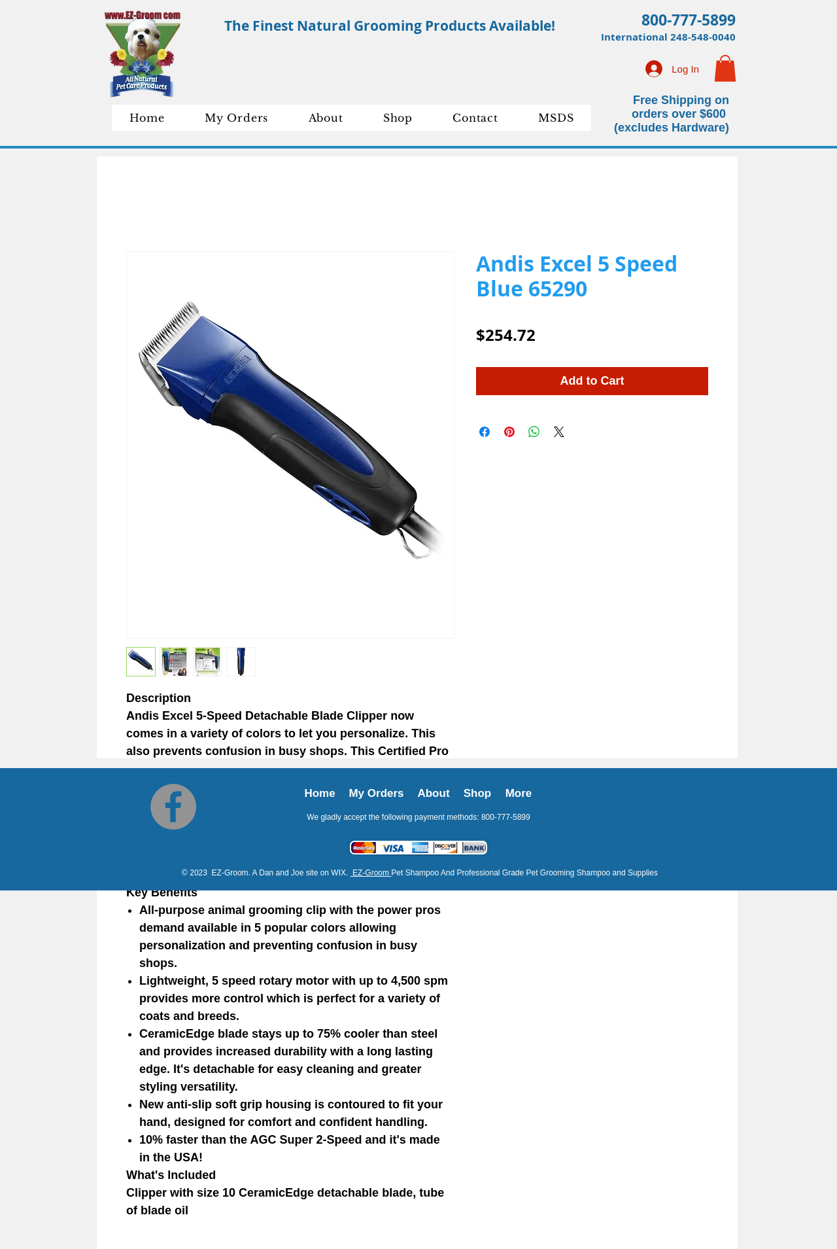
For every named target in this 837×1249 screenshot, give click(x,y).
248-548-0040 (703, 37)
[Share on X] (559, 432)
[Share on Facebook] (484, 432)
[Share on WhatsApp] (534, 432)
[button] (725, 68)
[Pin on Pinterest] (509, 432)
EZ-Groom (371, 872)
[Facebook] (173, 807)
